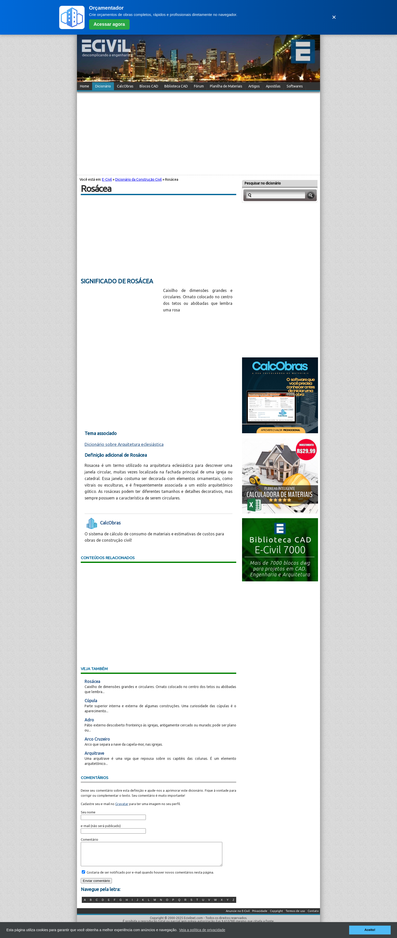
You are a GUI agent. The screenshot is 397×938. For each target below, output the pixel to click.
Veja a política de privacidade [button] (202, 930)
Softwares (295, 86)
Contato (313, 915)
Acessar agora (109, 24)
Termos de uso (295, 915)
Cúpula (91, 700)
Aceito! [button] (369, 930)
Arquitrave (94, 753)
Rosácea (92, 681)
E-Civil (107, 179)
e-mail (85, 826)
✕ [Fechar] (334, 17)
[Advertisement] (198, 132)
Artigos (254, 86)
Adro (89, 720)
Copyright (276, 915)
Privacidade (259, 915)
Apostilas (273, 86)
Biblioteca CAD (176, 86)
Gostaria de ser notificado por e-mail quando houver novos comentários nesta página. (150, 877)
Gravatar (121, 804)
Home (84, 86)
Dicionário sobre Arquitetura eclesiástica (124, 444)
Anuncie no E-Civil (238, 915)
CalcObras (125, 86)
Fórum (199, 86)
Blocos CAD (149, 86)
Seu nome (88, 812)
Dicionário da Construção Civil (138, 179)
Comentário (89, 839)
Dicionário (103, 86)
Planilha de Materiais (226, 86)
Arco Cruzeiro (97, 739)
